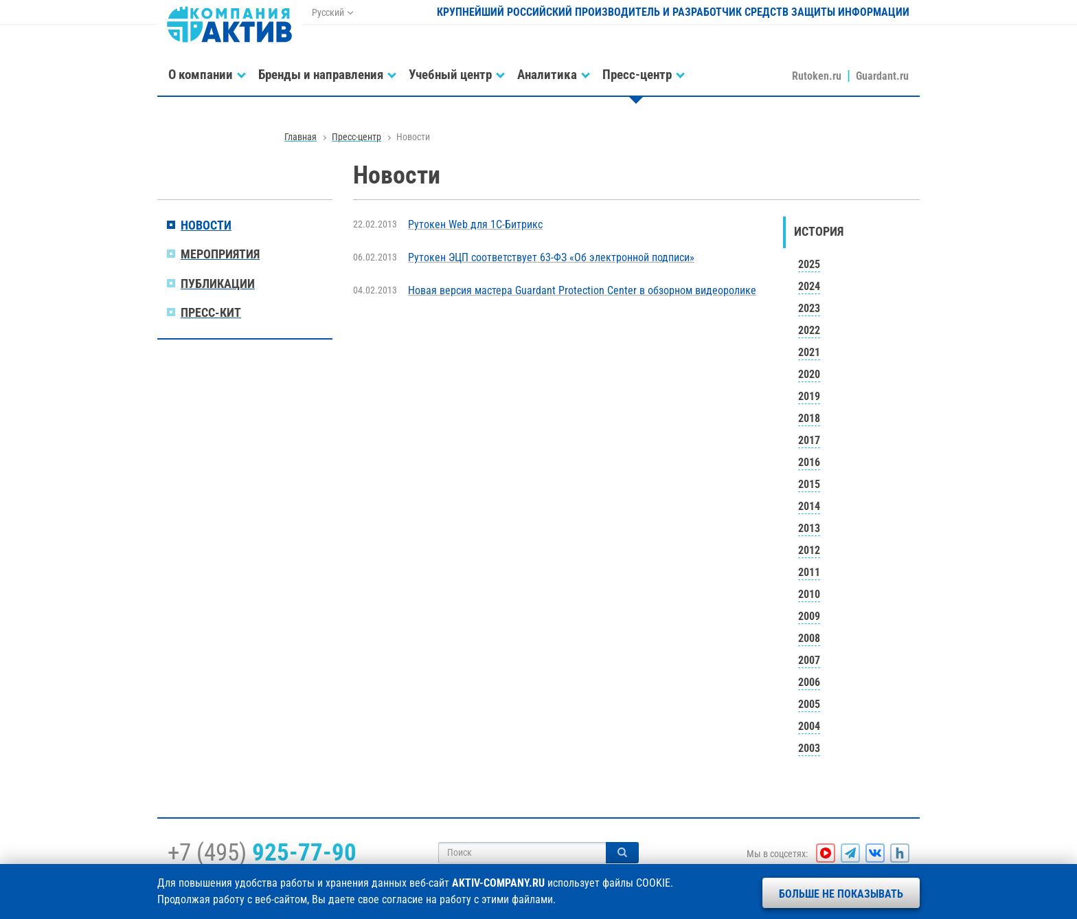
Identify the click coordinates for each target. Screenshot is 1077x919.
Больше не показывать (841, 893)
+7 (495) (262, 852)
